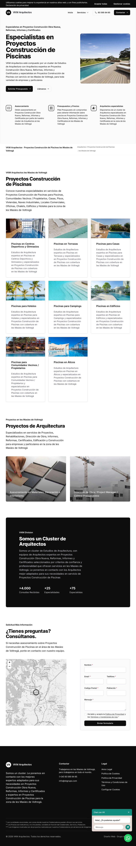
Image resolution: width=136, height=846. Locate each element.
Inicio (70, 12)
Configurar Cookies (110, 789)
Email (87, 676)
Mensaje (88, 699)
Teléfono (111, 676)
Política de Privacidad (114, 714)
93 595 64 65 (102, 12)
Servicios (83, 12)
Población (112, 688)
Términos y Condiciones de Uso (104, 717)
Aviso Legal (106, 769)
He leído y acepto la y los (107, 715)
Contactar (122, 12)
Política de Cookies (110, 773)
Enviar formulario (105, 723)
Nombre (88, 665)
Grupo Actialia (123, 836)
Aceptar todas (100, 4)
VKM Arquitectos (19, 12)
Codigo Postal (91, 688)
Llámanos (43, 89)
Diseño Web (109, 836)
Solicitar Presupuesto (19, 89)
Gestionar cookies (122, 4)
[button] (36, 692)
